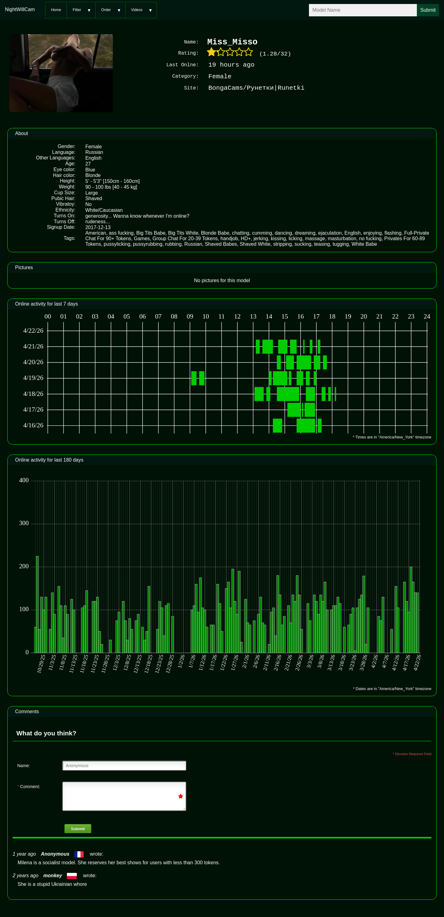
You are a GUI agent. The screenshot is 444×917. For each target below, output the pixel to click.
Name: (23, 765)
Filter (77, 10)
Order (106, 10)
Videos (136, 10)
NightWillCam (20, 9)
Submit (78, 828)
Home (56, 10)
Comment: (28, 785)
